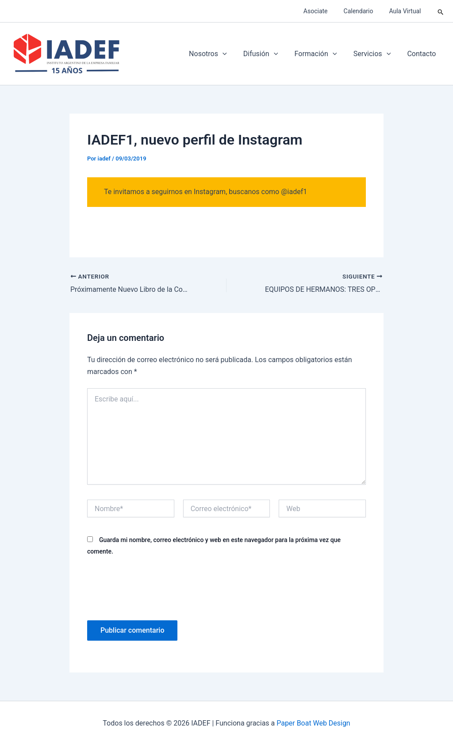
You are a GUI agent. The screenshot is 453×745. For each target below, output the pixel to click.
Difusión (268, 54)
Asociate (324, 11)
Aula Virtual (406, 11)
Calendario (363, 11)
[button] (441, 11)
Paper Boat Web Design (313, 722)
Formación (321, 54)
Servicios (375, 54)
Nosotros (218, 54)
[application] (233, 54)
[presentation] (154, 586)
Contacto (422, 54)
